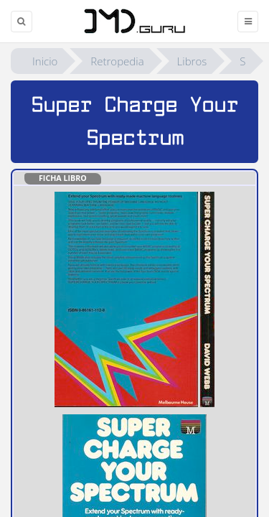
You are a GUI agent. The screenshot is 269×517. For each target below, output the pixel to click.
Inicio (44, 61)
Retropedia (116, 61)
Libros (192, 61)
